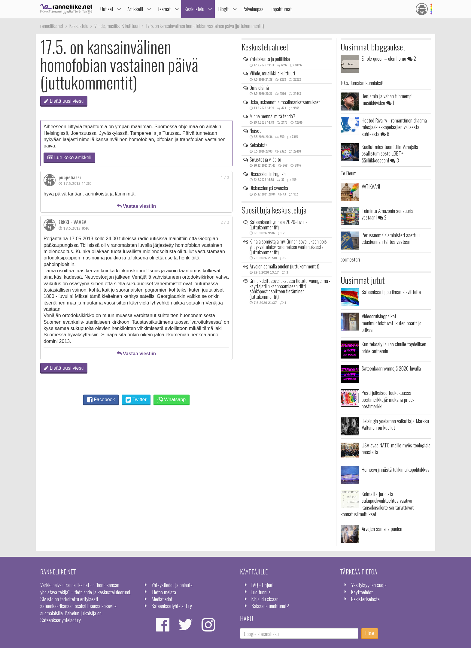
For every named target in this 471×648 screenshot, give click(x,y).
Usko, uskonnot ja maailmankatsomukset (285, 102)
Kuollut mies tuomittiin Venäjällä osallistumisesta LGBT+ (390, 153)
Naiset (255, 130)
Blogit (223, 9)
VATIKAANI (371, 186)
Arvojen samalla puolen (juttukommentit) (284, 266)
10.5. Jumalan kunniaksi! (362, 82)
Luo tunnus (261, 592)
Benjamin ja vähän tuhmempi (387, 99)
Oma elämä (259, 87)
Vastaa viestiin (136, 206)
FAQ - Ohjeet (262, 585)
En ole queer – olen (389, 58)
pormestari (350, 259)
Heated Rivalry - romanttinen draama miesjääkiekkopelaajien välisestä (394, 127)
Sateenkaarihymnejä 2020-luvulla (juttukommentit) (279, 224)
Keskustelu (194, 9)
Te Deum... (350, 173)
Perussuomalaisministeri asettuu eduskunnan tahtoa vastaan (391, 238)
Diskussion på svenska (269, 188)
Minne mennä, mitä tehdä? (272, 116)
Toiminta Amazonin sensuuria (387, 214)
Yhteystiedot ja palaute (172, 585)
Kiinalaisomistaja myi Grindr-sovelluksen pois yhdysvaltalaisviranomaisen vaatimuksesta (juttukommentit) (288, 247)
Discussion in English (268, 173)
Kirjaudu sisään (264, 599)
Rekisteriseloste (365, 599)
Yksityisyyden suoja (369, 585)
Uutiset (106, 9)
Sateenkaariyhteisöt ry (171, 606)
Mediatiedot (161, 599)
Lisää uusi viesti (64, 101)
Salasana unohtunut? (270, 606)
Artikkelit (135, 9)
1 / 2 (225, 177)
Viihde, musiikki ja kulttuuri (272, 73)
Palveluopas (253, 9)
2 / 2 (225, 222)
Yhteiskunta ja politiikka (270, 58)
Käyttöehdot (362, 592)
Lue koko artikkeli (69, 157)
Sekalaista (259, 145)
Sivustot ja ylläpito (265, 159)
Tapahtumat (281, 9)
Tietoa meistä (163, 592)
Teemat (164, 9)
